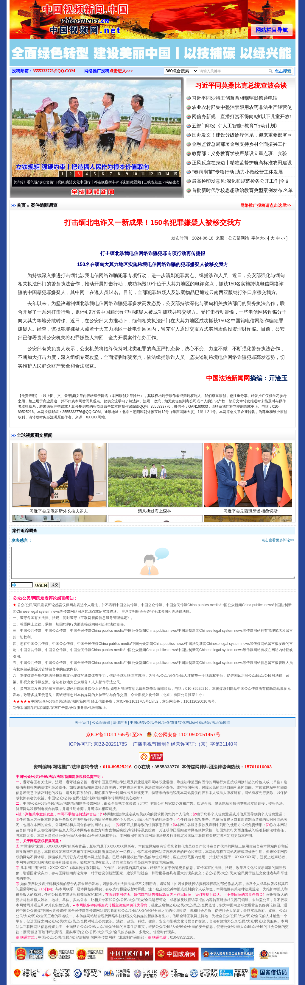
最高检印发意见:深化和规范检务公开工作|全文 (241, 181)
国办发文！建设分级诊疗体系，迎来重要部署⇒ (242, 134)
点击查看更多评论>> (278, 540)
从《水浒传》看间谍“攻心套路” (32, 182)
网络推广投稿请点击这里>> (265, 205)
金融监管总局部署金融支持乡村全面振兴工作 (239, 144)
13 (159, 174)
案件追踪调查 (44, 205)
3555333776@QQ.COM (54, 71)
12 (151, 174)
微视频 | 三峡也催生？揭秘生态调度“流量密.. (168, 182)
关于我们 (82, 722)
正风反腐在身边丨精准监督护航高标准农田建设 (242, 162)
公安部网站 (238, 238)
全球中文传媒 (59, 17)
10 (135, 174)
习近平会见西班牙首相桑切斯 (251, 513)
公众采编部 (101, 722)
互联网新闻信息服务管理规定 (104, 618)
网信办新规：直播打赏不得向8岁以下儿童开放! (241, 116)
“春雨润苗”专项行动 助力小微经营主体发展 (237, 171)
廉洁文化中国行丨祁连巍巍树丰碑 (95, 182)
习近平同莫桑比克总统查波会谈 (241, 85)
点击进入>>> (121, 71)
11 (143, 174)
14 (167, 174)
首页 (21, 205)
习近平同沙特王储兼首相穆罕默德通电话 (235, 98)
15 (175, 174)
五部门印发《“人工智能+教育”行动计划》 (236, 125)
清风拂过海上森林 (155, 513)
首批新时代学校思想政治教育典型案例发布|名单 (242, 190)
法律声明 (120, 722)
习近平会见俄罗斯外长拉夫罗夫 (59, 513)
